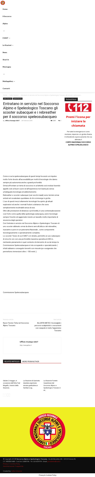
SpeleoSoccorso (18, 98)
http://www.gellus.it (26, 345)
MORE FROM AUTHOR (30, 362)
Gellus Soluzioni (16, 471)
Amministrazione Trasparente (13, 466)
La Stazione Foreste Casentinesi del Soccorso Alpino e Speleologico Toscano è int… (52, 385)
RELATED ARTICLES (11, 362)
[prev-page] (4, 395)
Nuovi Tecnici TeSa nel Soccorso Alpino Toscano (16, 324)
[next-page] (8, 395)
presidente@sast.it (53, 461)
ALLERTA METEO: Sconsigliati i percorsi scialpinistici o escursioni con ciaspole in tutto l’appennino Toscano (48, 327)
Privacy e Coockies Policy (11, 464)
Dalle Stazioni (14, 95)
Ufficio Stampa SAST (12, 120)
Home (5, 95)
